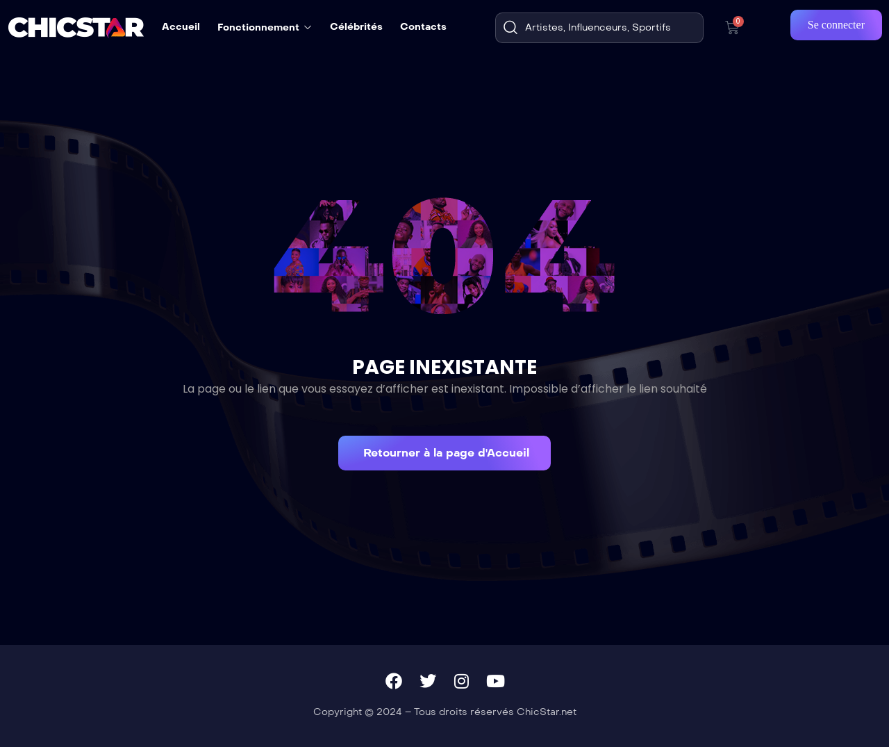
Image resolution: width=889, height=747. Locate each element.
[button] (444, 453)
